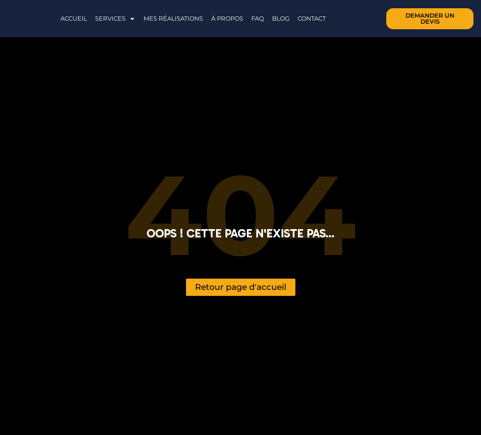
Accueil (74, 18)
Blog (280, 18)
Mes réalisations (173, 18)
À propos (227, 18)
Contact (312, 18)
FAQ (257, 18)
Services (115, 19)
